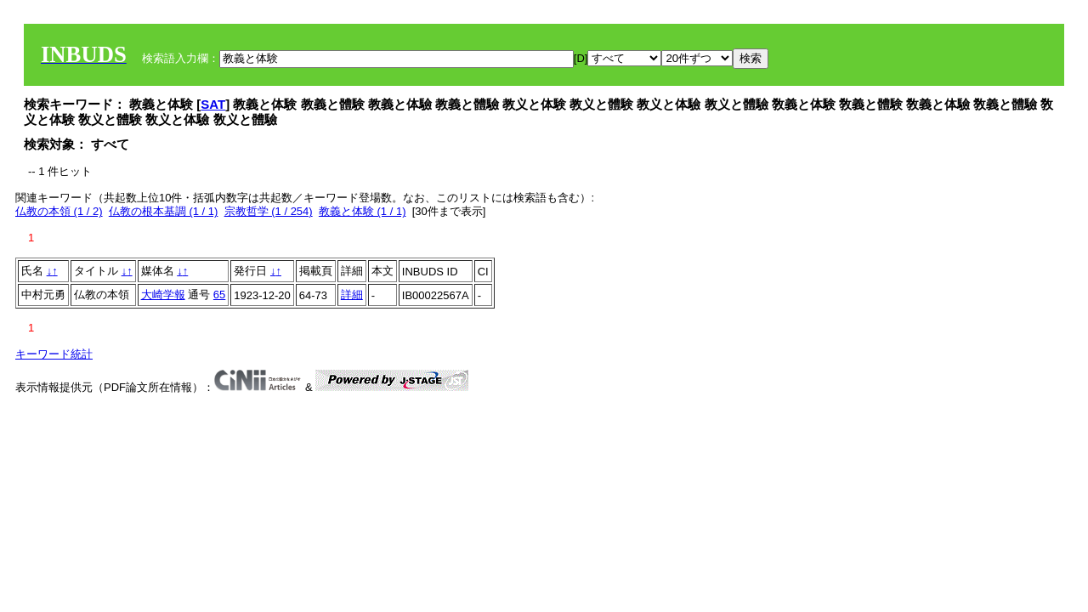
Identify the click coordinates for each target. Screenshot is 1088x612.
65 (219, 294)
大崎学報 (163, 294)
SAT (213, 104)
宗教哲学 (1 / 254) (268, 211)
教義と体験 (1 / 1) (362, 211)
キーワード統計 (54, 354)
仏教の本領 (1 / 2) (59, 211)
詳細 (352, 294)
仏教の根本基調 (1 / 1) (163, 211)
